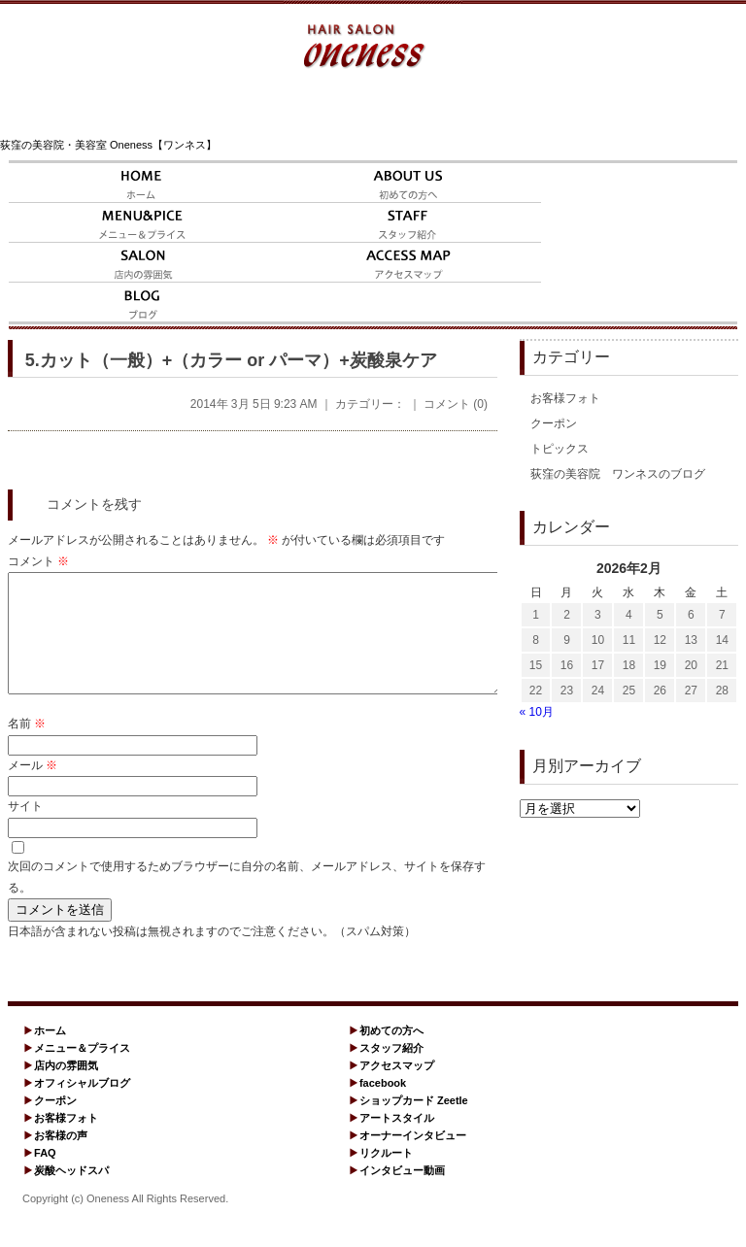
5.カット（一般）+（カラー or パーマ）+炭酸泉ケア (231, 360)
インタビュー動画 (402, 1193)
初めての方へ (391, 1054)
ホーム (50, 1054)
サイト (25, 829)
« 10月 (537, 712)
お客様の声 (60, 1158)
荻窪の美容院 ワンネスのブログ (617, 474)
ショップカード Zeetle (413, 1123)
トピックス (559, 448)
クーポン (553, 423)
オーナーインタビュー (412, 1158)
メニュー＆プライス (82, 1071)
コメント (38, 561)
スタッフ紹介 (391, 1071)
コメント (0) (456, 404)
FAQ (45, 1176)
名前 (27, 747)
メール (32, 788)
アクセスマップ (396, 1089)
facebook (382, 1106)
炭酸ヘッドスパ (71, 1193)
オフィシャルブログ (82, 1106)
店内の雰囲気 (66, 1089)
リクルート (386, 1176)
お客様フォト (565, 398)
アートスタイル (396, 1141)
